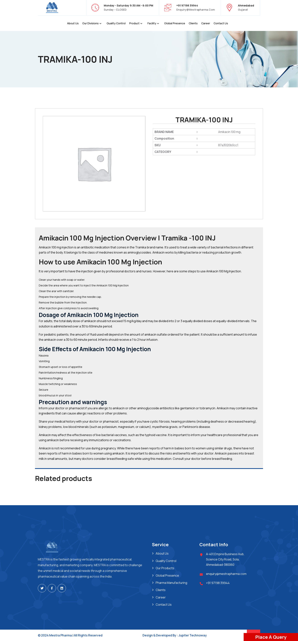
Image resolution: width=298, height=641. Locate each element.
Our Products (165, 568)
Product (134, 23)
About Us (73, 23)
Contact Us (221, 23)
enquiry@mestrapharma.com (195, 9)
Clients (193, 23)
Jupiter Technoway (192, 635)
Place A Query (270, 637)
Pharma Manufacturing (171, 583)
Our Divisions (90, 23)
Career (205, 23)
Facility (151, 23)
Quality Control (116, 23)
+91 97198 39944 (218, 583)
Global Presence (174, 23)
